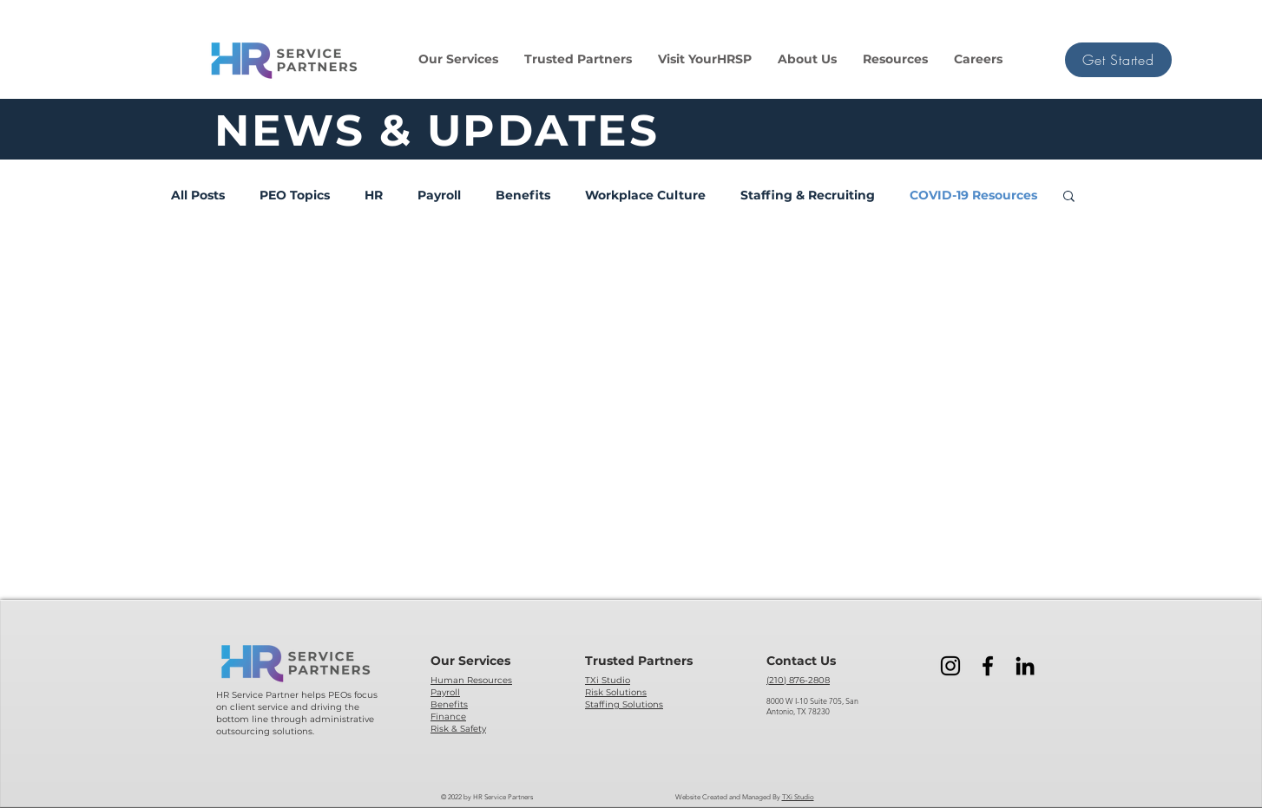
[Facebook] (988, 666)
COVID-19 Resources (973, 195)
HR (374, 195)
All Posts (198, 195)
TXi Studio (798, 797)
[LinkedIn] (1025, 666)
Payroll (439, 195)
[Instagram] (950, 666)
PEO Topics (295, 195)
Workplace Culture (645, 195)
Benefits (523, 195)
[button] (458, 59)
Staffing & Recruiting (807, 195)
